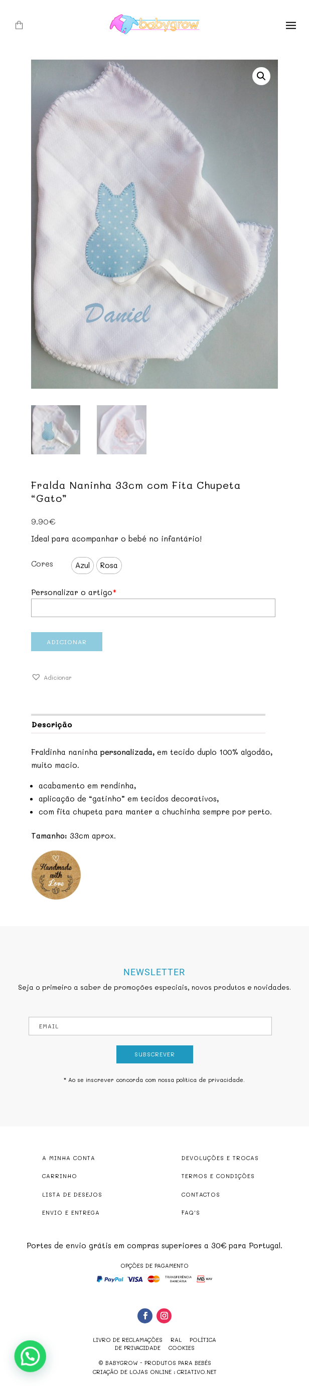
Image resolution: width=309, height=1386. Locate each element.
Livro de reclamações (128, 1339)
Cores (42, 564)
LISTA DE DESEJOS (72, 1194)
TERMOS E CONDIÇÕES (218, 1176)
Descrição (52, 724)
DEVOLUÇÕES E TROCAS (220, 1158)
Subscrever (154, 1054)
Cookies (182, 1347)
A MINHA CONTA (68, 1158)
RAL (176, 1339)
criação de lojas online (132, 1371)
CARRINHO (59, 1176)
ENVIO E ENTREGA (71, 1212)
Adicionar (67, 642)
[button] (51, 677)
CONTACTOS (201, 1194)
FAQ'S (191, 1212)
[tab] (148, 723)
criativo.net (197, 1371)
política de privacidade (209, 1079)
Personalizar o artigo (73, 592)
